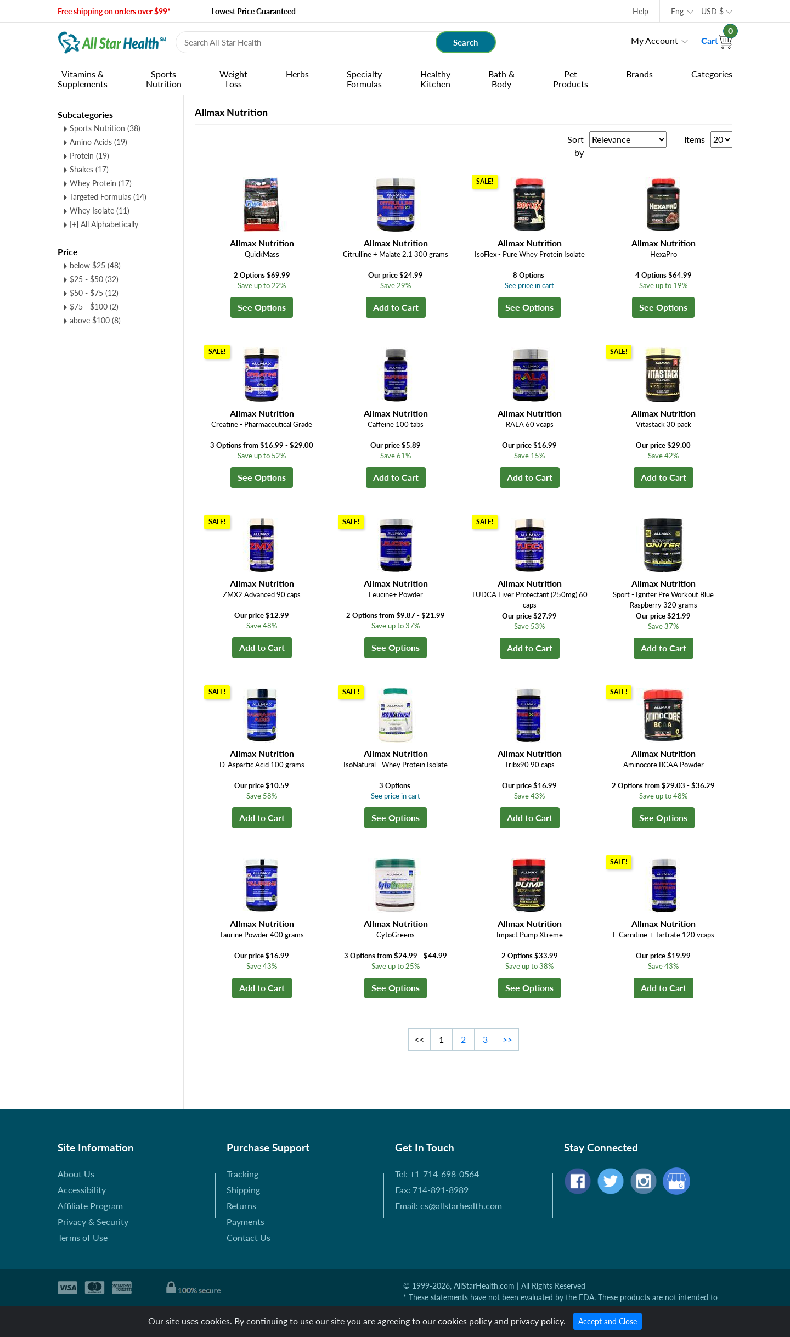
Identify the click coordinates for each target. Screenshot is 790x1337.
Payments (245, 1221)
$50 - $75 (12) (94, 292)
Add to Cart (396, 307)
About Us (76, 1174)
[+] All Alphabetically (104, 224)
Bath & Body (501, 79)
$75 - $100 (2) (94, 306)
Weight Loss (233, 79)
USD (712, 11)
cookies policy (465, 1321)
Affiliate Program (90, 1205)
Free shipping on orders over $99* (114, 11)
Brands (639, 74)
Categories (711, 74)
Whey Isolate (99, 210)
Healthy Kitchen (435, 79)
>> (507, 1039)
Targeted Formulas (108, 196)
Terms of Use (83, 1237)
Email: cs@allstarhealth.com (448, 1205)
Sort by (575, 146)
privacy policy (537, 1321)
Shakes (89, 169)
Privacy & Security (93, 1221)
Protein (89, 155)
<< (419, 1039)
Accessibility (82, 1189)
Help (640, 11)
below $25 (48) (95, 265)
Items (694, 139)
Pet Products (570, 79)
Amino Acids (98, 142)
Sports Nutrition (164, 79)
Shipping (243, 1189)
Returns (241, 1205)
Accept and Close (607, 1321)
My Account (654, 40)
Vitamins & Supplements (83, 79)
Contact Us (248, 1237)
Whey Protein (101, 183)
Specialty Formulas (364, 79)
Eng (677, 11)
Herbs (297, 74)
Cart (716, 40)
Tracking (242, 1174)
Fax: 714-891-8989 (432, 1189)
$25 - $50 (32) (94, 279)
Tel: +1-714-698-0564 (437, 1174)
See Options (262, 307)
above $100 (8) (95, 320)
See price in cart (529, 285)
